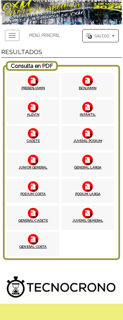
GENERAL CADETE (33, 220)
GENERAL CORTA (33, 247)
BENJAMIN (87, 88)
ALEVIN (33, 114)
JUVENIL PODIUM (87, 141)
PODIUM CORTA (33, 194)
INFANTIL (87, 114)
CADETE (33, 141)
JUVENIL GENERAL (87, 220)
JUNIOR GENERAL (33, 167)
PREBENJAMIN (33, 88)
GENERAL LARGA (87, 167)
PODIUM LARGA (87, 194)
